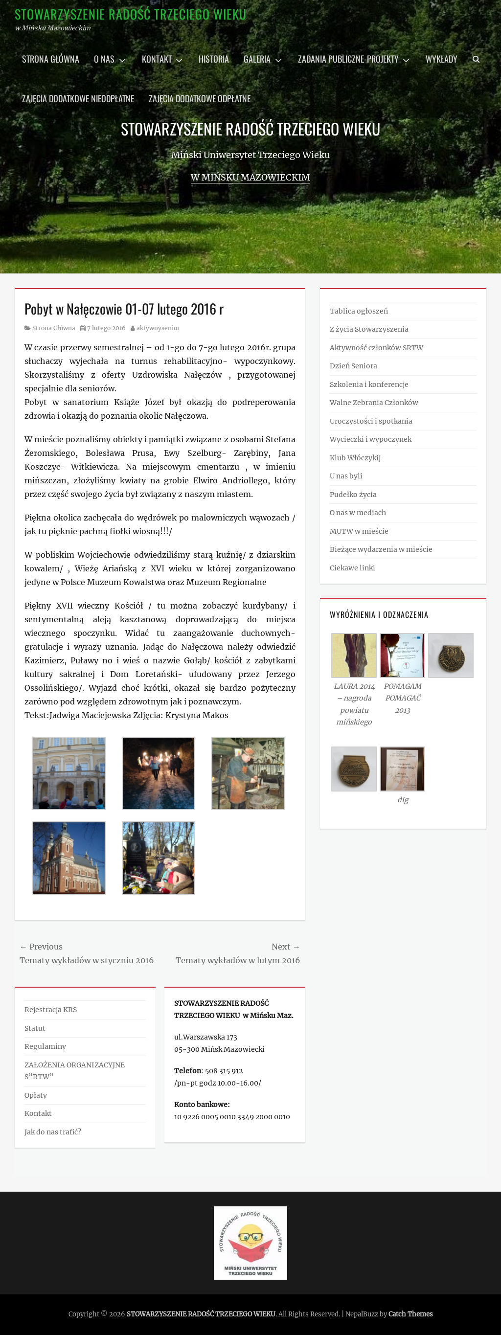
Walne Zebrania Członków (374, 402)
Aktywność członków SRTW (376, 347)
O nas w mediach (358, 512)
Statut (35, 1028)
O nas (104, 58)
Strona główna (50, 58)
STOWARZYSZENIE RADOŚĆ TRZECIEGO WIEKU (131, 13)
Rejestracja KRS (50, 1009)
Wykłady (441, 58)
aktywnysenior (158, 328)
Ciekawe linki (352, 568)
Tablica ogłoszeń (359, 311)
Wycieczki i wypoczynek (370, 439)
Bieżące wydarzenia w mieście (381, 549)
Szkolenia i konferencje (369, 384)
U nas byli (346, 476)
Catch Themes (410, 1314)
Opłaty (35, 1095)
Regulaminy (45, 1046)
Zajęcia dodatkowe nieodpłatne (78, 98)
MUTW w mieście (359, 531)
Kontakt (157, 58)
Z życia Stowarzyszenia (369, 329)
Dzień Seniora (353, 366)
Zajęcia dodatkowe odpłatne (199, 98)
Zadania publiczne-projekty (348, 58)
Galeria (257, 58)
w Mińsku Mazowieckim (250, 177)
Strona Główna (53, 328)
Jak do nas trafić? (52, 1132)
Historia (214, 58)
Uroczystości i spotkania (371, 421)
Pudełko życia (353, 494)
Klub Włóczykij (355, 457)
